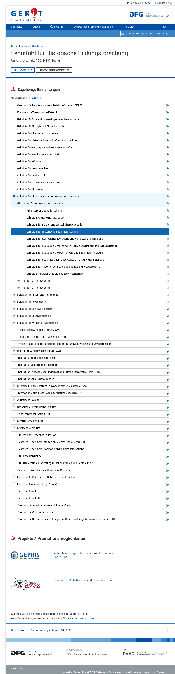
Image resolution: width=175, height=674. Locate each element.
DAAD (169, 2)
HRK (154, 2)
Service (130, 26)
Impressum (149, 672)
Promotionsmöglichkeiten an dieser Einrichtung (83, 580)
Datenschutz (163, 672)
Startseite (16, 26)
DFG (144, 2)
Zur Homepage (21, 69)
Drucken (17, 630)
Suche (36, 26)
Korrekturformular (84, 618)
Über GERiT (56, 26)
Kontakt (138, 672)
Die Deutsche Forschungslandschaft (95, 26)
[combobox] (144, 33)
